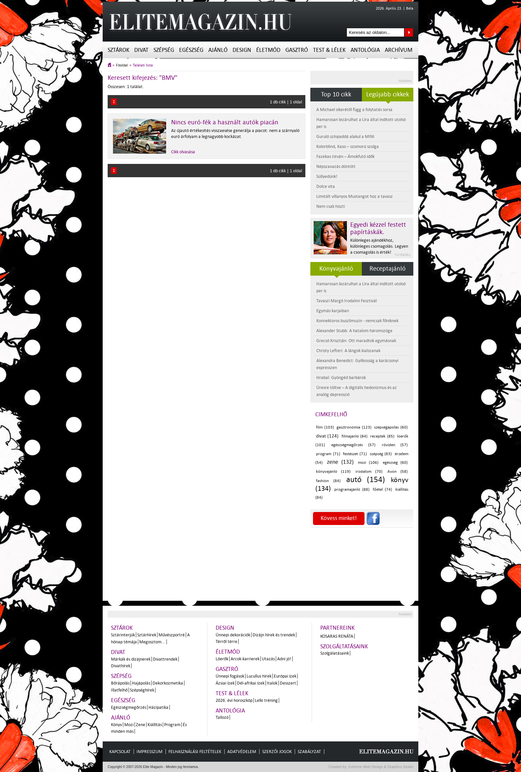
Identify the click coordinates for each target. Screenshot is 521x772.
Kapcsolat (120, 751)
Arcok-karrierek (245, 658)
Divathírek (120, 665)
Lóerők (222, 658)
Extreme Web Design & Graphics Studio (381, 767)
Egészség (191, 50)
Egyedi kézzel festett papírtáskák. (378, 228)
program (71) (328, 454)
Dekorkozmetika (168, 683)
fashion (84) (328, 481)
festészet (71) (355, 454)
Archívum (398, 50)
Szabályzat (309, 751)
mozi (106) (368, 462)
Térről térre (226, 641)
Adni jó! (284, 658)
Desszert (288, 683)
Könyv (116, 724)
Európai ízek (285, 676)
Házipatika (158, 707)
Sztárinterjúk (123, 634)
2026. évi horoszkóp (234, 700)
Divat (141, 50)
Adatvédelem (241, 751)
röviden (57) (395, 445)
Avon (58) (397, 471)
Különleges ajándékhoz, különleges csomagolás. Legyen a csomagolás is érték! (379, 246)
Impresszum (149, 751)
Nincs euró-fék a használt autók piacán (224, 122)
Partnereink (337, 628)
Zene (140, 724)
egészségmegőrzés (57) (353, 445)
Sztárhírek (146, 634)
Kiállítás (155, 724)
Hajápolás (141, 683)
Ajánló (218, 50)
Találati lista (143, 65)
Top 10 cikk (336, 94)
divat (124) (327, 436)
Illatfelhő (119, 690)
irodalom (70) (369, 471)
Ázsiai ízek (225, 683)
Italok (272, 683)
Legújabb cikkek (387, 94)
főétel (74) (382, 489)
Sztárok (118, 50)
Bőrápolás (120, 683)
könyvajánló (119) (333, 471)
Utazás (268, 658)
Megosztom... (152, 641)
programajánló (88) (351, 489)
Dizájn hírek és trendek (274, 634)
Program (172, 724)
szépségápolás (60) (391, 427)
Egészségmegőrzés (128, 707)
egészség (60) (395, 462)
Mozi (129, 724)
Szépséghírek (142, 690)
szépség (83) (381, 454)
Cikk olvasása (183, 151)
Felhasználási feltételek (194, 751)
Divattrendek (165, 659)
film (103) (325, 427)
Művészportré (171, 634)
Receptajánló (387, 268)
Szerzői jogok (277, 751)
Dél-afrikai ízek (250, 683)
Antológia (365, 50)
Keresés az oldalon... (409, 32)
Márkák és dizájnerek (131, 659)
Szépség (164, 50)
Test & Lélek (329, 50)
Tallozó (222, 717)
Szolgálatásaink (334, 653)
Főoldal (122, 65)
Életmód (268, 50)
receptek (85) (382, 436)
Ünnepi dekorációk (233, 634)
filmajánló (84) (354, 436)
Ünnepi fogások (230, 676)
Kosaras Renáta (336, 636)
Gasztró (296, 50)
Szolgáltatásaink (344, 646)
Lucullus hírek (259, 676)
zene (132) (340, 462)
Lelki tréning (266, 700)
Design (242, 50)
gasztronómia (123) (354, 427)
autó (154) (365, 479)
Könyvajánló (336, 268)
